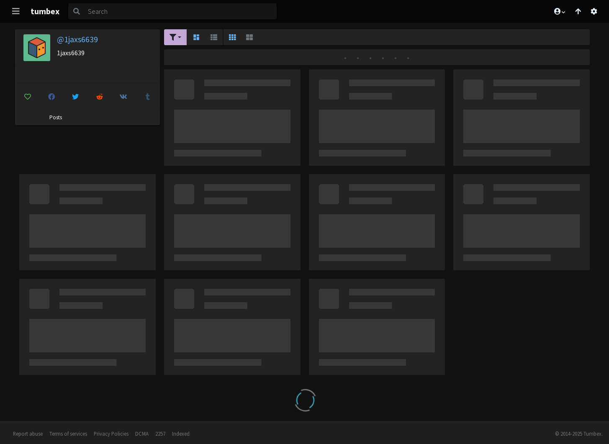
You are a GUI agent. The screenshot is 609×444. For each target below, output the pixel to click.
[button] (559, 11)
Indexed (181, 433)
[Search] (181, 11)
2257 (160, 433)
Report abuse (28, 433)
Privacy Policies (111, 433)
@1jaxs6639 (77, 39)
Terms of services (68, 433)
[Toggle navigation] (16, 11)
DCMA (142, 433)
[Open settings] (594, 11)
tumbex (45, 11)
